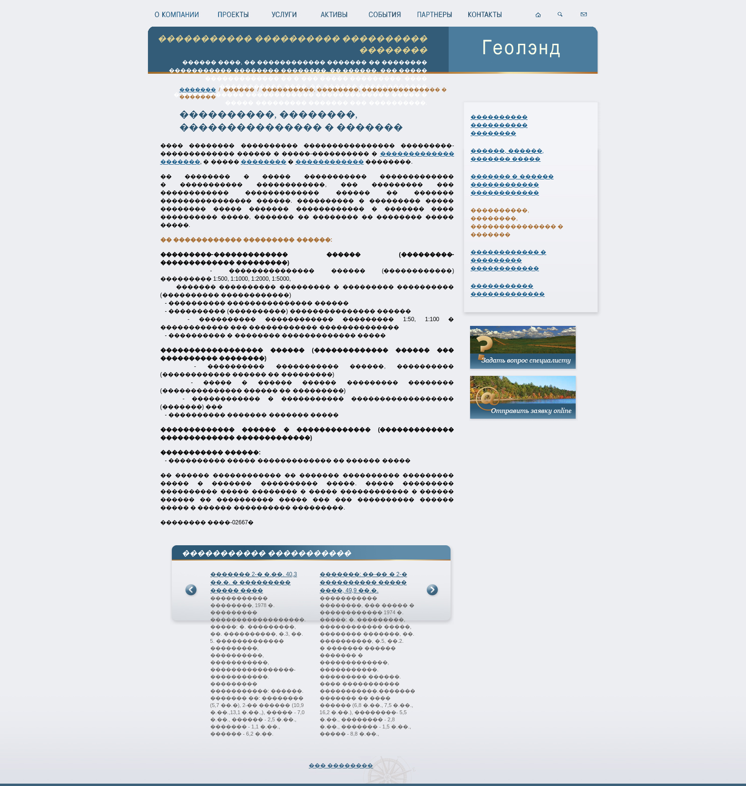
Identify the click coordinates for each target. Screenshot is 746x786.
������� (197, 89)
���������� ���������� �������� (499, 125)
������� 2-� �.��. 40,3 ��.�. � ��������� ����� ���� (253, 582)
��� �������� (341, 765)
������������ (329, 161)
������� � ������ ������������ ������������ (512, 184)
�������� (263, 161)
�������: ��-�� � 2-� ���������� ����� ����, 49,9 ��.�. (363, 582)
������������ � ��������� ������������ (508, 260)
